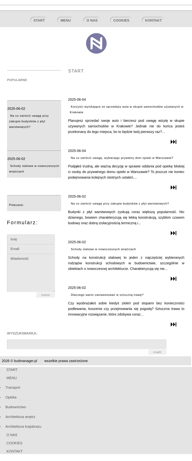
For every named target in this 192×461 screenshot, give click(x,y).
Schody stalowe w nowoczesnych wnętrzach (103, 249)
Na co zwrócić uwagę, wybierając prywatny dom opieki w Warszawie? (122, 158)
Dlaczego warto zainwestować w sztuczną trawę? (107, 295)
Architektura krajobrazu (23, 426)
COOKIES (121, 20)
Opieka (10, 397)
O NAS (92, 20)
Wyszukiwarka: (22, 333)
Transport (12, 387)
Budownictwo (15, 407)
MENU (66, 20)
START (39, 20)
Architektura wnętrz (20, 417)
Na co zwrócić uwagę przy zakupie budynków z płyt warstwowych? (29, 121)
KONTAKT (153, 20)
